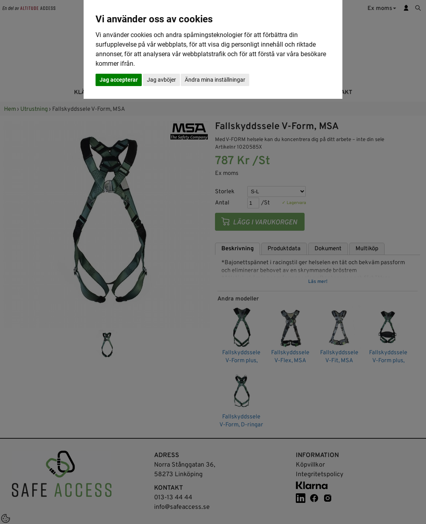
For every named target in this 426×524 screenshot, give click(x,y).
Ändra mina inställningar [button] (215, 80)
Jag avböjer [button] (161, 80)
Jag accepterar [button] (119, 80)
